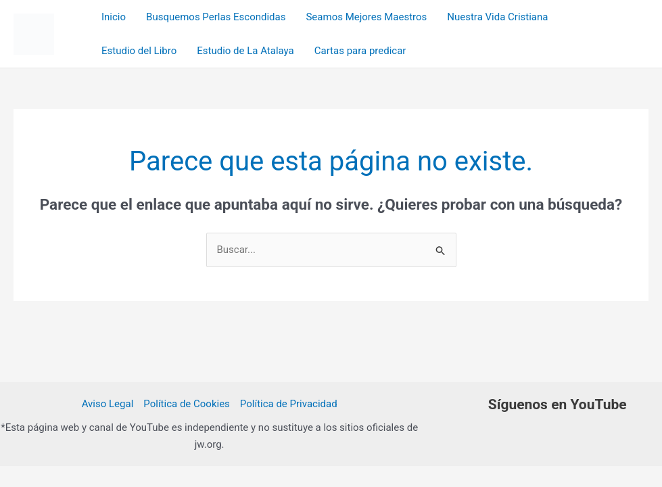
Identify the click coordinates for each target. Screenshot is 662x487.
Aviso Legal (108, 404)
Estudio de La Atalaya (245, 51)
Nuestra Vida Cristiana (497, 17)
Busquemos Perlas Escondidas (215, 17)
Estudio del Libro (138, 51)
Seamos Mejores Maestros (366, 17)
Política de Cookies (186, 404)
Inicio (113, 17)
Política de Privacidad (288, 404)
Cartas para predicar (360, 51)
